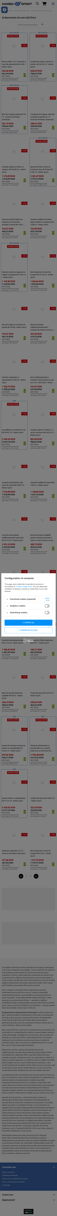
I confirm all (29, 622)
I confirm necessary (28, 630)
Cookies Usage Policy (24, 587)
